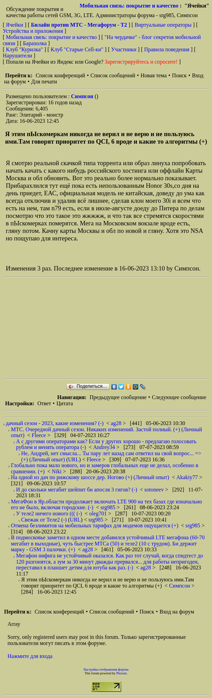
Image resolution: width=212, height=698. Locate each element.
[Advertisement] (108, 328)
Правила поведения (166, 49)
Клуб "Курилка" (24, 49)
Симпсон (83, 96)
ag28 (117, 423)
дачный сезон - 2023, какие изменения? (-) (54, 423)
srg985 (108, 507)
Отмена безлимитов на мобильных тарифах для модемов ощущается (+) (94, 525)
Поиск (179, 75)
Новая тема (154, 75)
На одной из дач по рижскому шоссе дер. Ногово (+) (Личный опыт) (90, 477)
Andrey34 (104, 447)
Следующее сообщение (179, 397)
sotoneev (154, 489)
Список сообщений (112, 75)
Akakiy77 (187, 477)
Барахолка (34, 43)
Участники (124, 49)
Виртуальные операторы (163, 25)
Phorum (121, 673)
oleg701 (98, 513)
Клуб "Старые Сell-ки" (77, 49)
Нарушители (17, 55)
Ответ (44, 403)
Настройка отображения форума (106, 669)
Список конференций (60, 75)
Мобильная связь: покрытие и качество (129, 6)
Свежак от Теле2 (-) (44, 520)
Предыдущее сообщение (117, 397)
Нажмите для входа (30, 656)
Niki (57, 471)
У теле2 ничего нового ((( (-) (49, 513)
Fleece (39, 435)
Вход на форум (176, 612)
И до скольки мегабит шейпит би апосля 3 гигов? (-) (76, 489)
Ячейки (15, 25)
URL (73, 459)
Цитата (64, 403)
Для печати (44, 81)
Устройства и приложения (33, 31)
